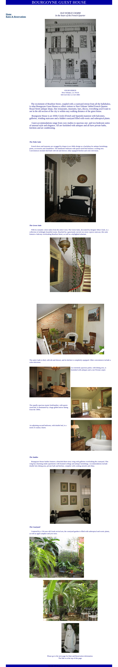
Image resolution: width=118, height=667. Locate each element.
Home (8, 14)
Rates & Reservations (16, 17)
